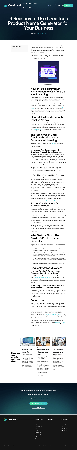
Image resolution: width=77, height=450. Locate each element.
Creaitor (53, 143)
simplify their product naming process (43, 277)
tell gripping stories (38, 129)
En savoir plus (38, 407)
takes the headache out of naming (53, 314)
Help (36, 424)
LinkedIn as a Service (39, 436)
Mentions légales (51, 445)
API (36, 428)
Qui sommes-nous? (27, 7)
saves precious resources (43, 196)
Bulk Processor (38, 434)
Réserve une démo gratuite (38, 403)
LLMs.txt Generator (52, 422)
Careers (36, 430)
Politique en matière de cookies (59, 445)
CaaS (59, 5)
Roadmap (37, 438)
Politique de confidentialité (69, 445)
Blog (36, 422)
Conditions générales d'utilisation (43, 445)
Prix (30, 3)
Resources (25, 3)
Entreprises (34, 3)
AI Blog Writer (38, 432)
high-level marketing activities (52, 200)
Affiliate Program (38, 426)
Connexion (68, 5)
